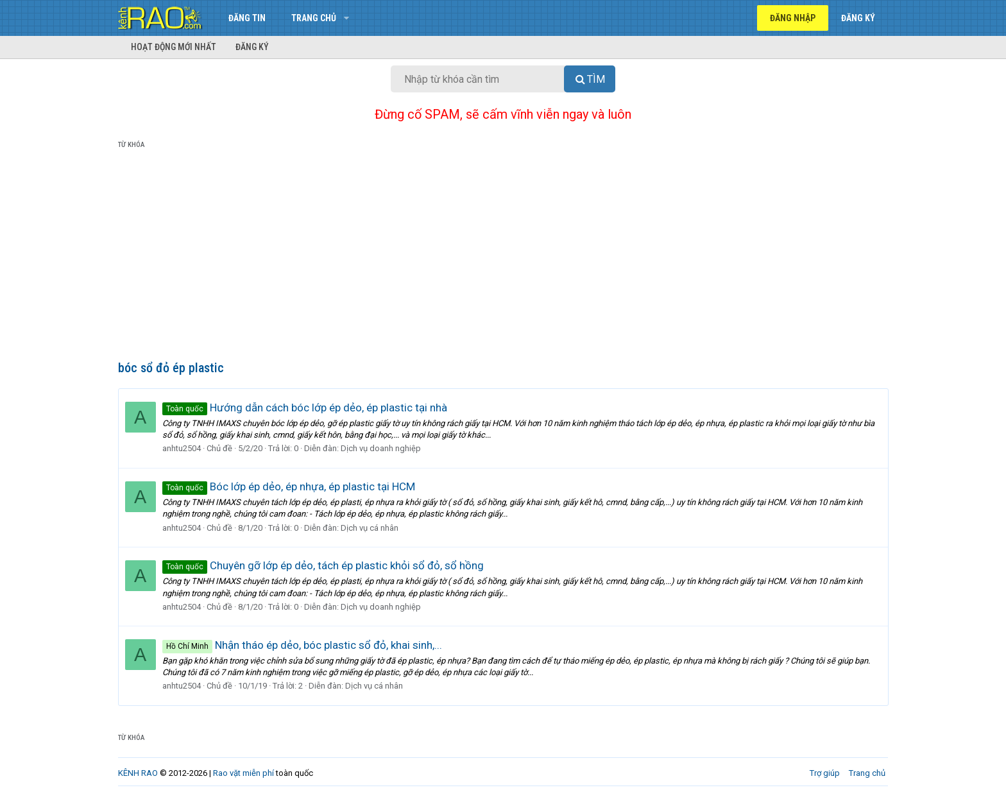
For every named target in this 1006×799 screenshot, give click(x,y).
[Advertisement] (503, 257)
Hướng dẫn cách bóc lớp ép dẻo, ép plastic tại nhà (304, 407)
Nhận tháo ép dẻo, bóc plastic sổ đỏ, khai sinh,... (302, 645)
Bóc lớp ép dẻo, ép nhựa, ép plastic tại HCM (288, 486)
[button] (346, 18)
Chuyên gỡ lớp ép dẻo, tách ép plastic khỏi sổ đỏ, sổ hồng (323, 565)
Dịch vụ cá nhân (369, 528)
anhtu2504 (181, 448)
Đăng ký (252, 47)
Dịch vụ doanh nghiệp (381, 448)
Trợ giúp (825, 773)
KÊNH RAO (138, 773)
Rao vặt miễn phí (243, 773)
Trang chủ (313, 18)
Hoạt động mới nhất (173, 47)
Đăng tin (247, 18)
